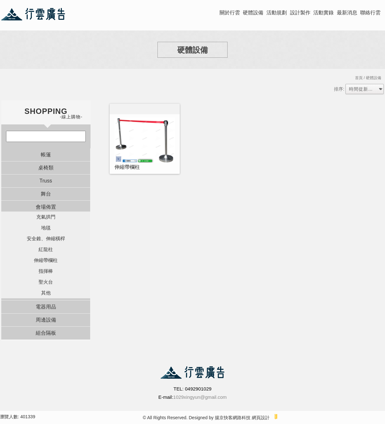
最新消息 (347, 12)
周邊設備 (46, 320)
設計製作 (300, 12)
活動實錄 (323, 12)
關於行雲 (230, 12)
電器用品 (46, 306)
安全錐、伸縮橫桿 (46, 238)
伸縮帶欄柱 (46, 260)
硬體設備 (253, 12)
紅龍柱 (46, 249)
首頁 (359, 78)
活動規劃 (276, 12)
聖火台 (46, 282)
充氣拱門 (45, 216)
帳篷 (46, 154)
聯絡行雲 (370, 12)
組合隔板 (46, 333)
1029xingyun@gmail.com (200, 397)
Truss (46, 180)
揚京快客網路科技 (233, 417)
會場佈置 (46, 207)
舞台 (46, 194)
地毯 (46, 227)
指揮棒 (46, 271)
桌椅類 (46, 167)
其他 (46, 292)
